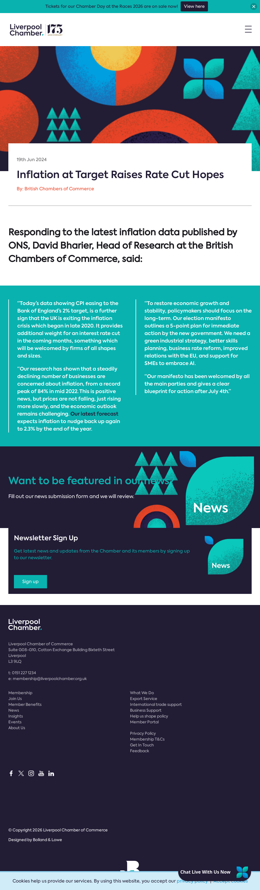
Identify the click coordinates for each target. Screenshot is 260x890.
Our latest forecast (94, 413)
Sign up (30, 581)
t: (22, 672)
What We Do (142, 692)
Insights (15, 716)
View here (194, 6)
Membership (20, 692)
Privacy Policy (143, 733)
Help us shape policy (149, 716)
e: (47, 678)
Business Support (145, 710)
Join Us (15, 698)
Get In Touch (142, 745)
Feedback (139, 750)
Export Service (143, 698)
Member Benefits (24, 704)
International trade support (156, 704)
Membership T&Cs (147, 739)
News (13, 710)
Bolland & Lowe (47, 839)
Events (14, 721)
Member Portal (144, 721)
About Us (16, 727)
